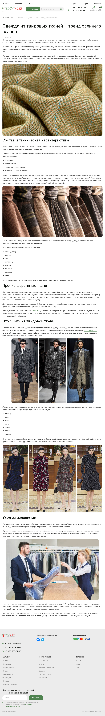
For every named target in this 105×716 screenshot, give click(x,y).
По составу (6, 664)
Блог (31, 4)
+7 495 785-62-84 (78, 7)
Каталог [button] (33, 9)
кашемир (36, 311)
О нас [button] (5, 4)
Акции (85, 4)
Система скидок (45, 674)
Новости (78, 661)
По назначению (8, 667)
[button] (61, 9)
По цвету (5, 671)
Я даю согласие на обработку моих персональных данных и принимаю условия (22, 704)
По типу (5, 661)
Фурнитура (6, 678)
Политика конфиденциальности (92, 711)
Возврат (42, 671)
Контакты (98, 4)
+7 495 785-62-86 (13, 651)
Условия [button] (19, 4)
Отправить (36, 698)
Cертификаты (7, 674)
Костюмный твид (90, 330)
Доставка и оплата (46, 667)
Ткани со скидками (9, 684)
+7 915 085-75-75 (78, 10)
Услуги (73, 4)
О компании (43, 661)
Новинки (5, 681)
